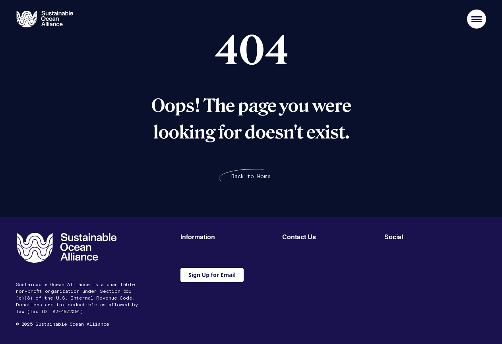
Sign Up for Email (212, 275)
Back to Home (251, 176)
